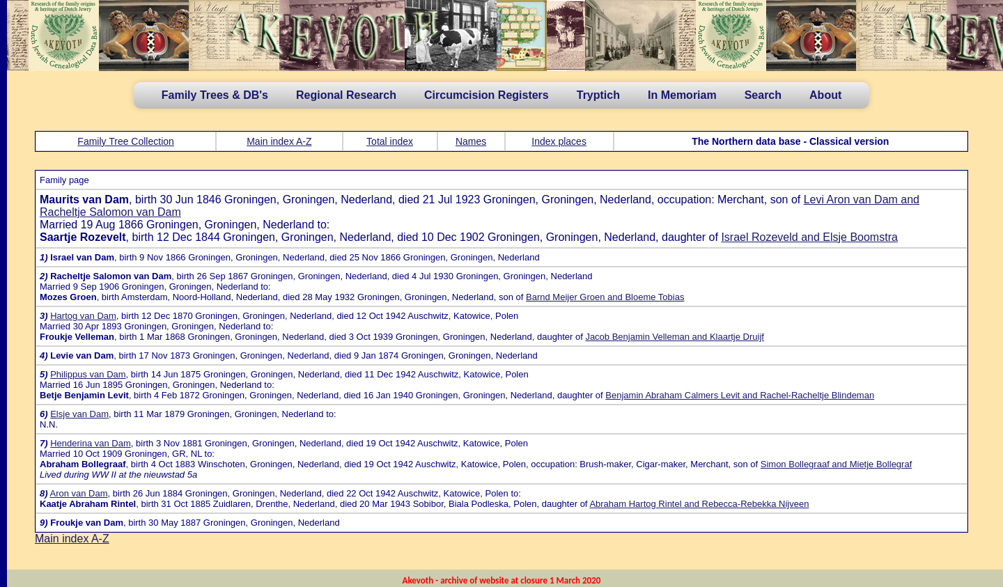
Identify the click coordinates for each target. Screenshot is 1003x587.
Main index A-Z (279, 141)
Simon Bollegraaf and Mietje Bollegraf (836, 464)
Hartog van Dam (83, 316)
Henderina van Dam (90, 443)
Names (471, 141)
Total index (389, 141)
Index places (558, 141)
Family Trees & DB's (215, 95)
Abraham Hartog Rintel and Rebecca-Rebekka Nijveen (699, 504)
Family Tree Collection (125, 141)
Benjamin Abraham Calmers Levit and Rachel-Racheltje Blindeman (739, 395)
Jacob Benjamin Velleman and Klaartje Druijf (674, 336)
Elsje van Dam (79, 414)
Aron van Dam (78, 493)
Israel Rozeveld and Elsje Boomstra (809, 237)
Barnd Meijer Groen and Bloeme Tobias (605, 297)
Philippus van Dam (87, 374)
